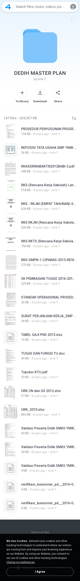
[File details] (40, 131)
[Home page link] (8, 7)
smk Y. (42, 79)
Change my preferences (20, 562)
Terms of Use (40, 532)
